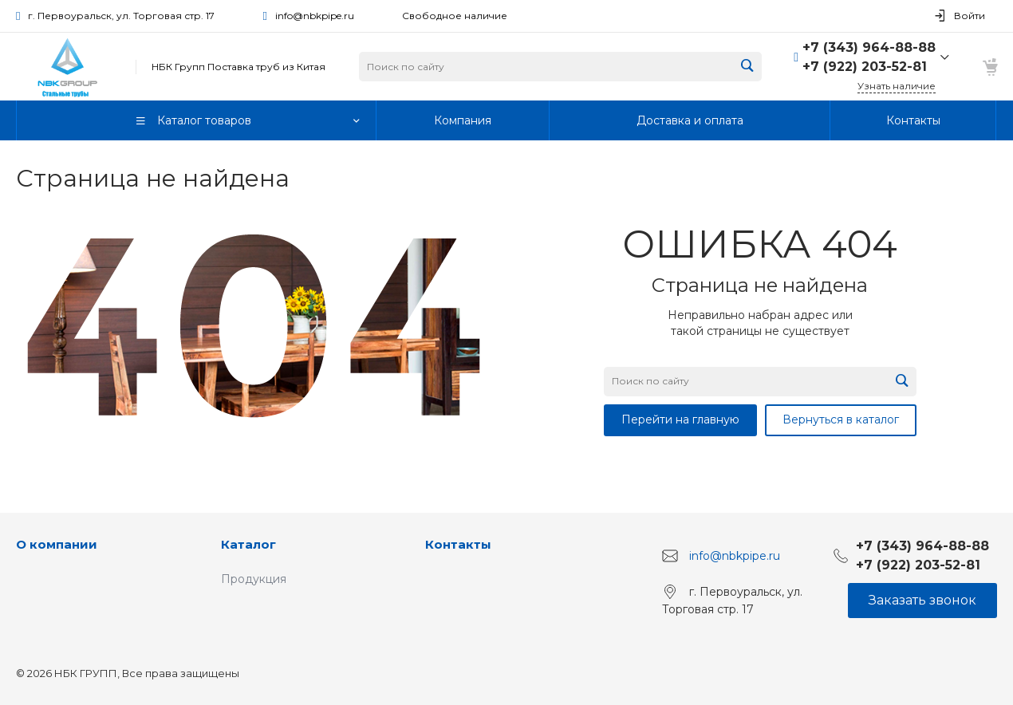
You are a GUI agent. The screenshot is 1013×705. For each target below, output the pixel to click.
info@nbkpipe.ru (314, 16)
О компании (56, 544)
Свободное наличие (454, 16)
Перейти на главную (680, 419)
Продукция (253, 579)
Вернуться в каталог (840, 419)
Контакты (458, 544)
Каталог (248, 544)
